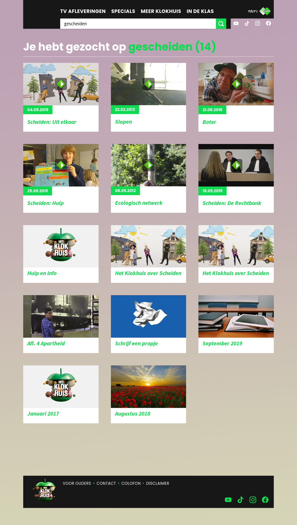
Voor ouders (77, 483)
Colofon (131, 483)
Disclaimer (157, 483)
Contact (106, 483)
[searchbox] (140, 23)
